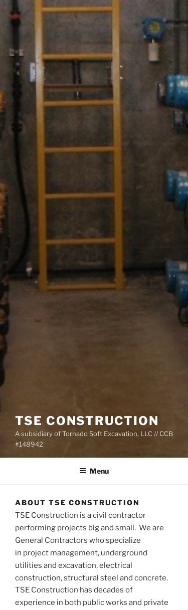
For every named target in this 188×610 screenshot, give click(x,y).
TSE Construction (87, 421)
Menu (94, 471)
